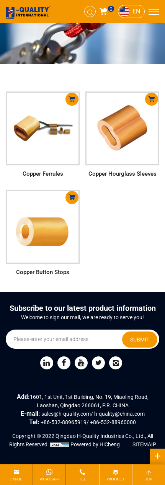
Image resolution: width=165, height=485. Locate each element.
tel (82, 479)
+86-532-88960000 (113, 422)
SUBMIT (139, 339)
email (16, 479)
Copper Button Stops (42, 272)
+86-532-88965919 (64, 422)
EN (136, 11)
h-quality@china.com (119, 414)
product (115, 479)
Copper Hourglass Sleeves (122, 173)
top (148, 479)
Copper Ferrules (43, 173)
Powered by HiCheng (95, 444)
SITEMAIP (144, 444)
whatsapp (49, 479)
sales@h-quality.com (66, 414)
